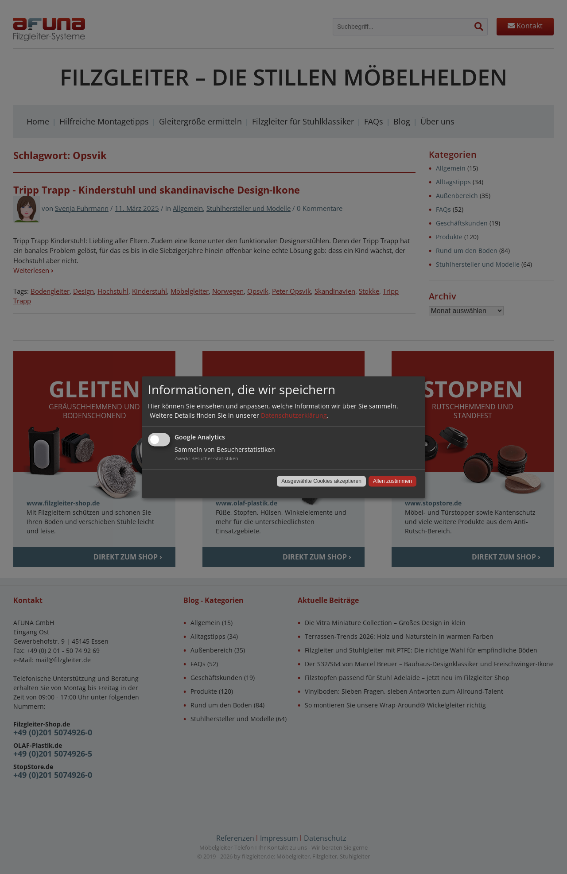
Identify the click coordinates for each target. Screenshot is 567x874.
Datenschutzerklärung (294, 415)
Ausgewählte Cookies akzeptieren (321, 481)
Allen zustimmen (392, 481)
